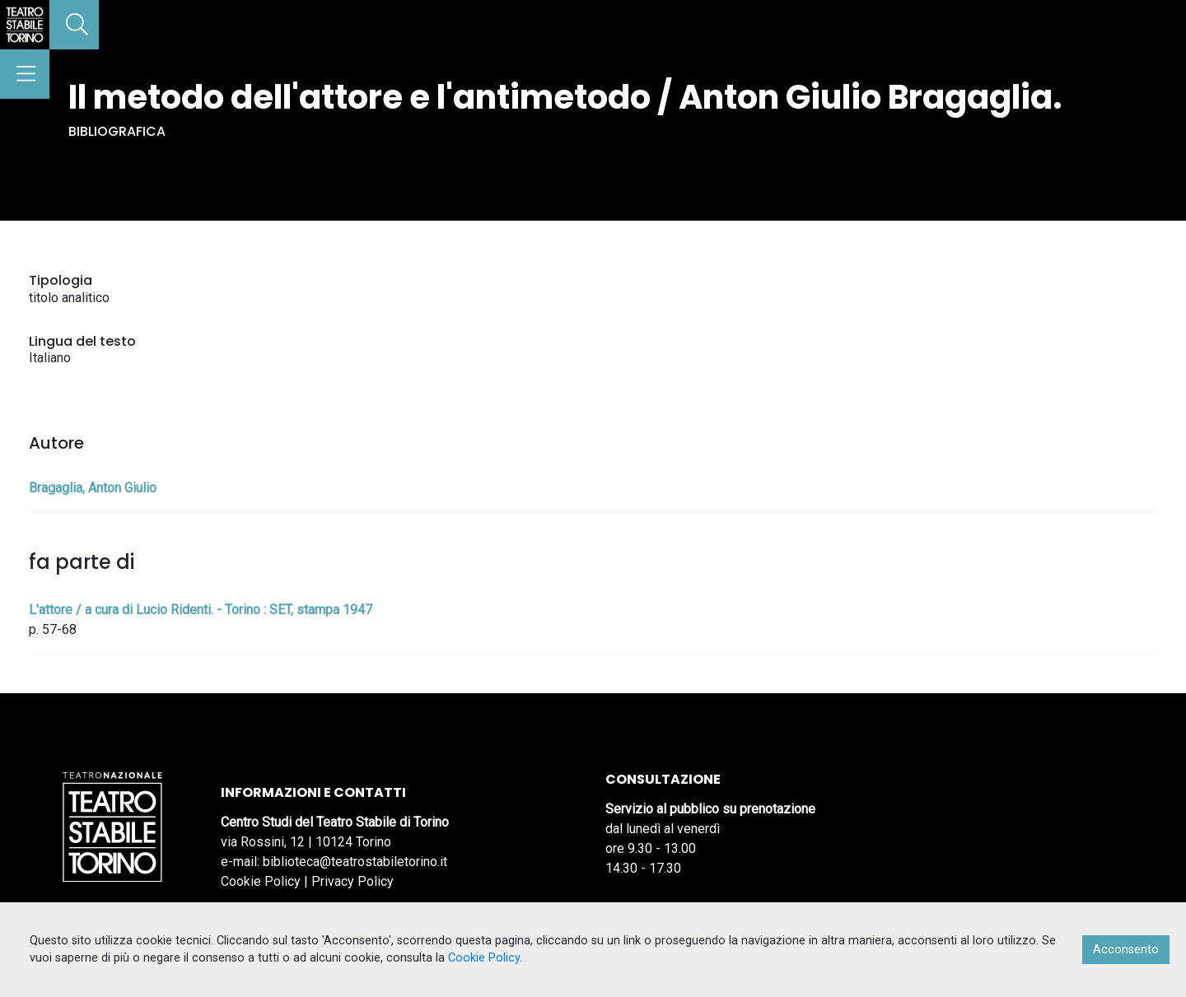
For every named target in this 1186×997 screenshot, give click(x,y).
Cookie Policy (261, 881)
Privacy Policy (352, 881)
